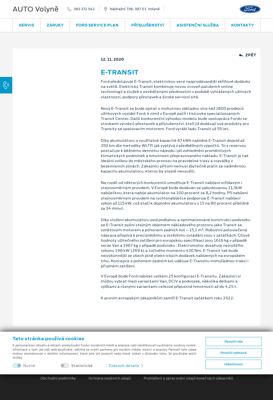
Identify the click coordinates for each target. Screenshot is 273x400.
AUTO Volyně (36, 9)
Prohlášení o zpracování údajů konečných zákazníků (188, 378)
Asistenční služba (197, 25)
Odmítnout (233, 364)
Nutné (29, 365)
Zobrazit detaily (126, 365)
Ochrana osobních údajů (110, 378)
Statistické (82, 365)
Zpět (247, 55)
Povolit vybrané (233, 353)
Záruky (55, 25)
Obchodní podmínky (58, 378)
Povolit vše (233, 341)
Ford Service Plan (97, 25)
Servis (26, 25)
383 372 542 (84, 9)
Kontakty (242, 25)
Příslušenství (147, 25)
